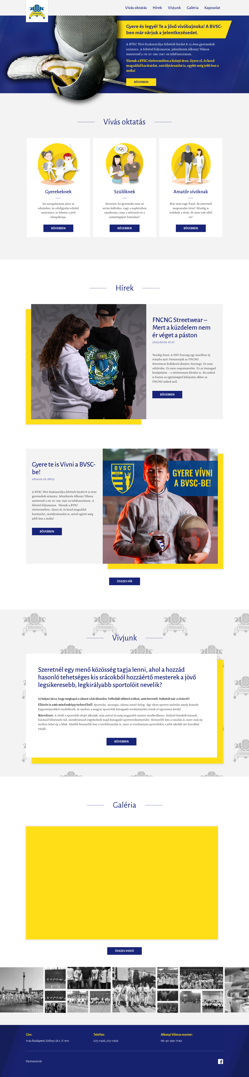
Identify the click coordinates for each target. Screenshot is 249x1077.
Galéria (193, 8)
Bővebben (121, 741)
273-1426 (99, 1040)
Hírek (157, 8)
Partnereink (34, 1061)
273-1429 (112, 1040)
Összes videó (124, 951)
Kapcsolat (212, 8)
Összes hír (124, 581)
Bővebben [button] (141, 82)
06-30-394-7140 (171, 1040)
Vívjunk (174, 8)
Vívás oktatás (136, 8)
